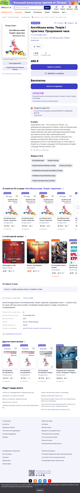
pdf (45, 328)
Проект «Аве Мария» (34, 265)
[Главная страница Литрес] (6, 7)
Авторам (45, 424)
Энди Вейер (31, 268)
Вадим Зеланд (7, 268)
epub (25, 328)
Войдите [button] (7, 289)
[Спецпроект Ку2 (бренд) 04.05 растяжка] (40, 2)
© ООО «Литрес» (40, 487)
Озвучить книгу (47, 440)
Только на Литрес (65, 165)
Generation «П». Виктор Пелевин (13, 396)
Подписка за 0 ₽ (6, 12)
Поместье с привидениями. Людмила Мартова (18, 392)
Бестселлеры (7, 454)
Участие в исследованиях (11, 431)
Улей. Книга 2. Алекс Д (9, 402)
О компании (6, 421)
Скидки (47, 12)
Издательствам (47, 421)
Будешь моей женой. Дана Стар (51, 396)
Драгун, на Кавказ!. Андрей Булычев (14, 399)
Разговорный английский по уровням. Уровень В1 (27, 372)
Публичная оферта (48, 451)
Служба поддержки (9, 434)
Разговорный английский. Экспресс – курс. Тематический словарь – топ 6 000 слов (46, 372)
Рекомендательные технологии (53, 460)
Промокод (18, 12)
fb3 (31, 328)
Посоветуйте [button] (38, 111)
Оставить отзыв (46, 55)
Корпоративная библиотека (51, 443)
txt (48, 328)
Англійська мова (38, 160)
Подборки (55, 12)
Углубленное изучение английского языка (47, 170)
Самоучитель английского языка (44, 165)
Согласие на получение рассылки (53, 457)
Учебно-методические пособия (43, 181)
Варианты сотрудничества (51, 431)
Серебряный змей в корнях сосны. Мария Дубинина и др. (20, 406)
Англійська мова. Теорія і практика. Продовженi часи (45, 219)
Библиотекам (46, 427)
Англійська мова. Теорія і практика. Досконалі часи (63, 219)
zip (50, 328)
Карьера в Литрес (8, 427)
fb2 (28, 328)
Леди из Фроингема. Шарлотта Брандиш (55, 392)
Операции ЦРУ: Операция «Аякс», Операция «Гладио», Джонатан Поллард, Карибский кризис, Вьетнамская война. (66, 372)
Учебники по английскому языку (43, 176)
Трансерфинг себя (9, 265)
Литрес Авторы (53, 160)
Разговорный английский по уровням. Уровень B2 (9, 372)
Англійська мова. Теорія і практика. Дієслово (10, 219)
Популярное (37, 12)
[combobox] (29, 7)
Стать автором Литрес (49, 437)
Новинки (28, 12)
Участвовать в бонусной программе (45, 101)
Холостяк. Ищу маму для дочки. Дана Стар (55, 409)
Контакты (5, 424)
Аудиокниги (6, 460)
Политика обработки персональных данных (57, 454)
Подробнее (38, 115)
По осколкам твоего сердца (58, 266)
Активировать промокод (11, 451)
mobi (41, 328)
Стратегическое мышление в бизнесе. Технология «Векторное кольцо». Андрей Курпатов (58, 405)
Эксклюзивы (6, 464)
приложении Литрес (44, 473)
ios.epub (36, 328)
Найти (47, 8)
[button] (15, 63)
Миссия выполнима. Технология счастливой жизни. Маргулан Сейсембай (58, 400)
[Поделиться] (76, 23)
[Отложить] (16, 196)
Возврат (5, 437)
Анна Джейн (55, 270)
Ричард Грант (8, 223)
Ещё (63, 12)
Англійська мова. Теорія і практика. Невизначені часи (28, 219)
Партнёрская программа (50, 434)
